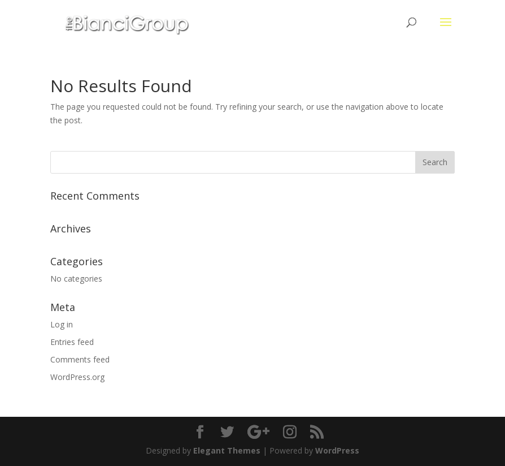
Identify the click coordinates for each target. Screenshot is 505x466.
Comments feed (80, 359)
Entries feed (72, 341)
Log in (61, 324)
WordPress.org (77, 377)
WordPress (337, 450)
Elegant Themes (226, 450)
